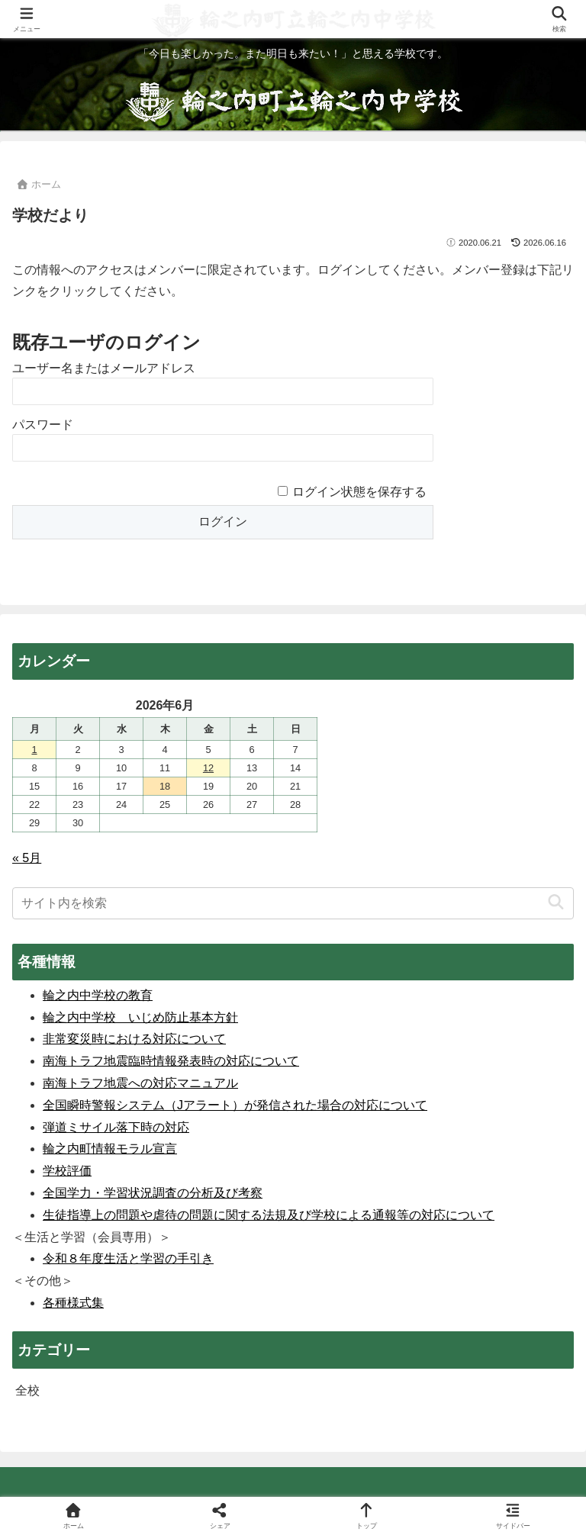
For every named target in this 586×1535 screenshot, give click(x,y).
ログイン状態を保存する (359, 491)
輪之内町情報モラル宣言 (110, 1148)
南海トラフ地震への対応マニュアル (140, 1082)
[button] (556, 903)
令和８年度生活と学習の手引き (128, 1258)
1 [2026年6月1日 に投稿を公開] (34, 749)
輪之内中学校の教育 (98, 995)
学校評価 (67, 1170)
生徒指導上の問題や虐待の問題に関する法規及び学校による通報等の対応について (268, 1214)
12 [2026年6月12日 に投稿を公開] (208, 768)
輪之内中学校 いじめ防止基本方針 (140, 1017)
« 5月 (26, 857)
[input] (293, 903)
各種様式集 (73, 1302)
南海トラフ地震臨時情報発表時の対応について (171, 1060)
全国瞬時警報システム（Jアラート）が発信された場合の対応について (235, 1105)
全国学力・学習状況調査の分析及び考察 (152, 1192)
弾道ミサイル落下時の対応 (116, 1127)
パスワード (42, 424)
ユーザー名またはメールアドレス (103, 368)
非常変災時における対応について (134, 1038)
